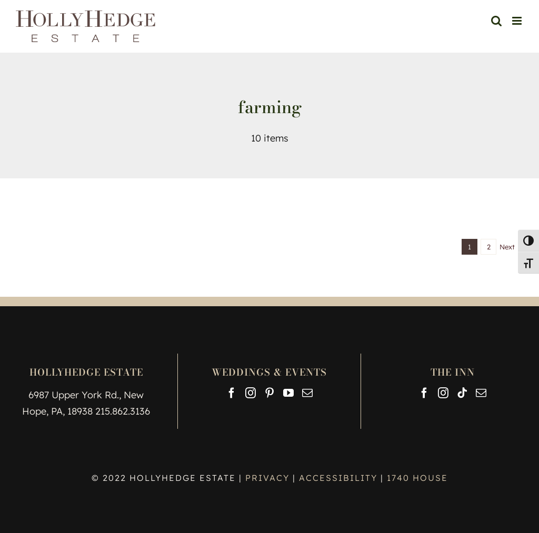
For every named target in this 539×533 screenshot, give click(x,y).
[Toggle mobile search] (496, 20)
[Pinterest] (269, 393)
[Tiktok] (462, 393)
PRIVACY (269, 477)
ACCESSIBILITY (338, 477)
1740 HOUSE (417, 477)
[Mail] (307, 393)
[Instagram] (250, 393)
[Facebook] (231, 393)
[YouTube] (288, 393)
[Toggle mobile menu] (517, 20)
